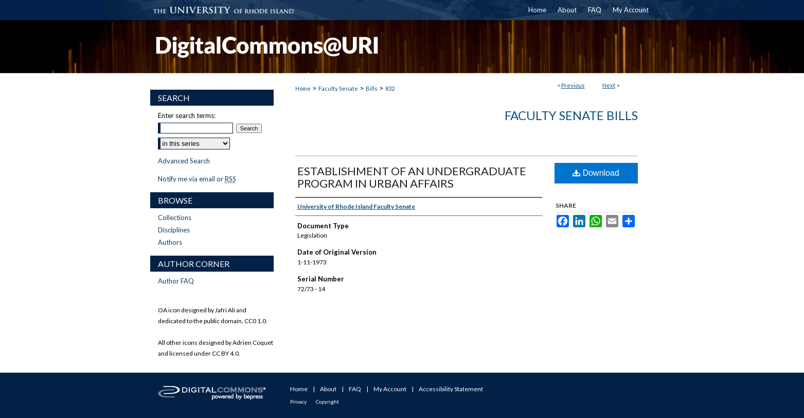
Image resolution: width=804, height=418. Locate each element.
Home (303, 88)
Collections (174, 217)
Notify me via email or (197, 179)
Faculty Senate (338, 88)
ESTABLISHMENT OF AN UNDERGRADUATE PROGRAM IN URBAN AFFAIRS (411, 177)
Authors (170, 242)
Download (596, 173)
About (328, 389)
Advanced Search (184, 161)
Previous (573, 85)
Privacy (298, 401)
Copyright (327, 401)
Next (608, 85)
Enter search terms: (187, 115)
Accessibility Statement (451, 389)
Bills (372, 88)
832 (390, 88)
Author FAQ (176, 281)
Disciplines (174, 230)
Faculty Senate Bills (571, 115)
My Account (389, 389)
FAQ (355, 389)
